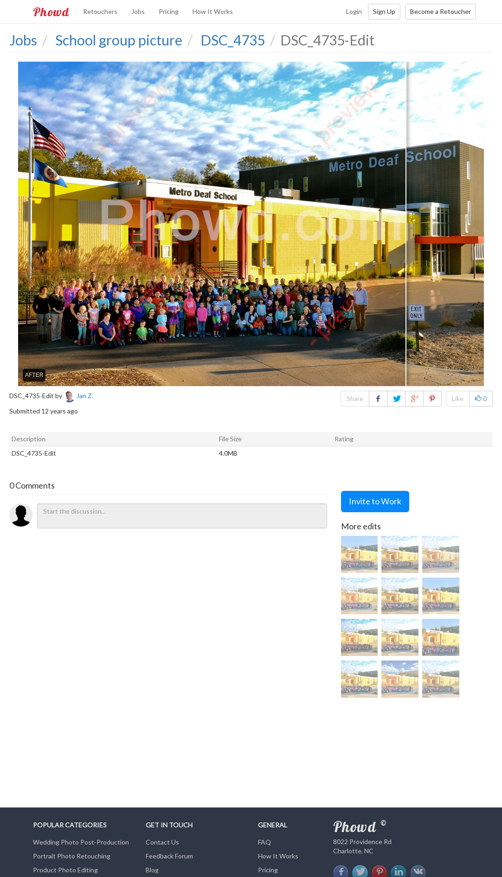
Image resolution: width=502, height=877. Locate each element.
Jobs (138, 11)
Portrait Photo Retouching (71, 856)
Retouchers (100, 11)
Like (457, 398)
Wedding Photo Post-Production (81, 842)
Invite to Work (375, 501)
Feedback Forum (169, 856)
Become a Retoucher (440, 11)
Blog (152, 870)
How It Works (213, 11)
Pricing (169, 11)
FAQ (264, 842)
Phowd (51, 11)
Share (355, 398)
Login (354, 11)
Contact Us (162, 842)
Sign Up (384, 11)
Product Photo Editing (65, 870)
